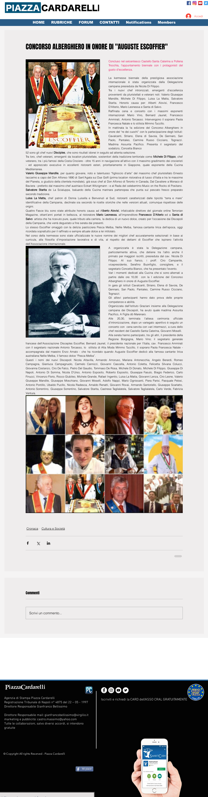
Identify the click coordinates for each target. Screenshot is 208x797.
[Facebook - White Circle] (104, 690)
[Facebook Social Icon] (189, 3)
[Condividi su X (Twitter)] (38, 543)
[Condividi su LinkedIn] (48, 543)
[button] (61, 22)
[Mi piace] (84, 768)
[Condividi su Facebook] (28, 543)
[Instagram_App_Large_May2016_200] (195, 3)
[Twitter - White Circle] (126, 690)
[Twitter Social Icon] (206, 3)
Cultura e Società (53, 528)
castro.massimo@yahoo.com (57, 719)
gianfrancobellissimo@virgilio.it (67, 715)
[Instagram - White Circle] (111, 690)
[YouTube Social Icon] (200, 3)
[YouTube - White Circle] (118, 690)
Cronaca (32, 528)
